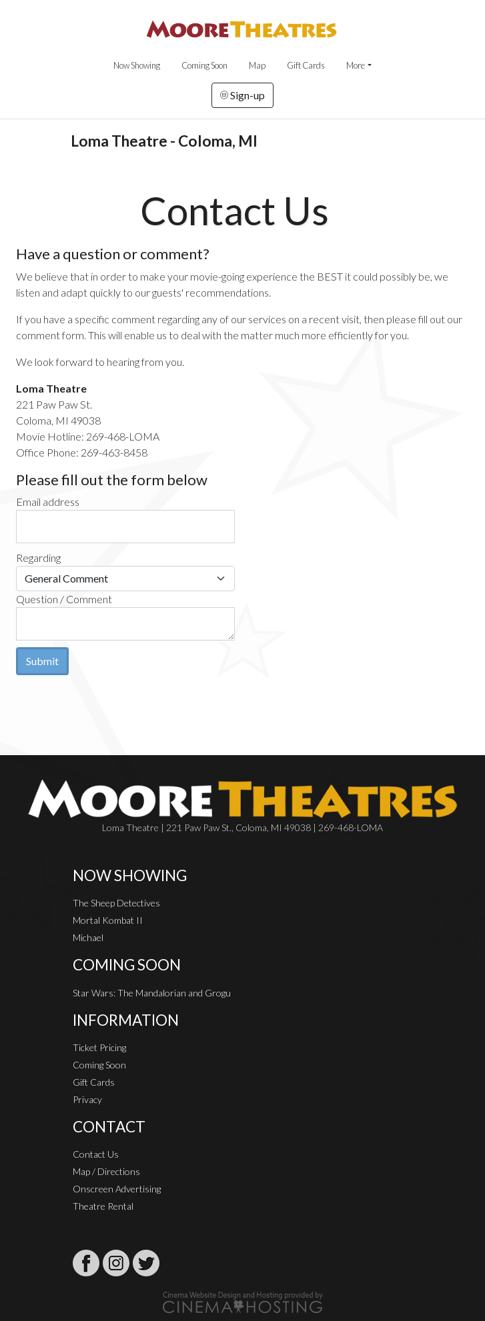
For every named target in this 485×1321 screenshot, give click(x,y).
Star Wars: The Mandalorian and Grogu (152, 992)
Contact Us (96, 1154)
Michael (88, 937)
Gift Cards (306, 65)
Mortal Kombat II (108, 920)
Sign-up (242, 95)
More (355, 65)
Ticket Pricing (99, 1047)
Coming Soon (204, 65)
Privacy (87, 1099)
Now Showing (136, 65)
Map (257, 65)
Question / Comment (64, 599)
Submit (42, 661)
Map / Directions (106, 1171)
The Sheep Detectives (116, 902)
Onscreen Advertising (117, 1188)
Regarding (38, 557)
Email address (47, 501)
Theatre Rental (103, 1206)
